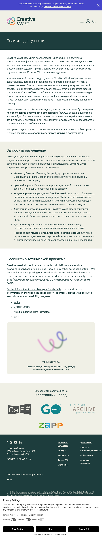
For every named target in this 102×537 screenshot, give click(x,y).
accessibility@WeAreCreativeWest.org (51, 369)
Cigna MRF (63, 465)
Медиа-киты (63, 455)
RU (88, 21)
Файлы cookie (87, 455)
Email (9, 480)
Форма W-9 (63, 460)
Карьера (61, 450)
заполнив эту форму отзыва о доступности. (57, 133)
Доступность (86, 443)
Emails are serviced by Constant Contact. (46, 495)
